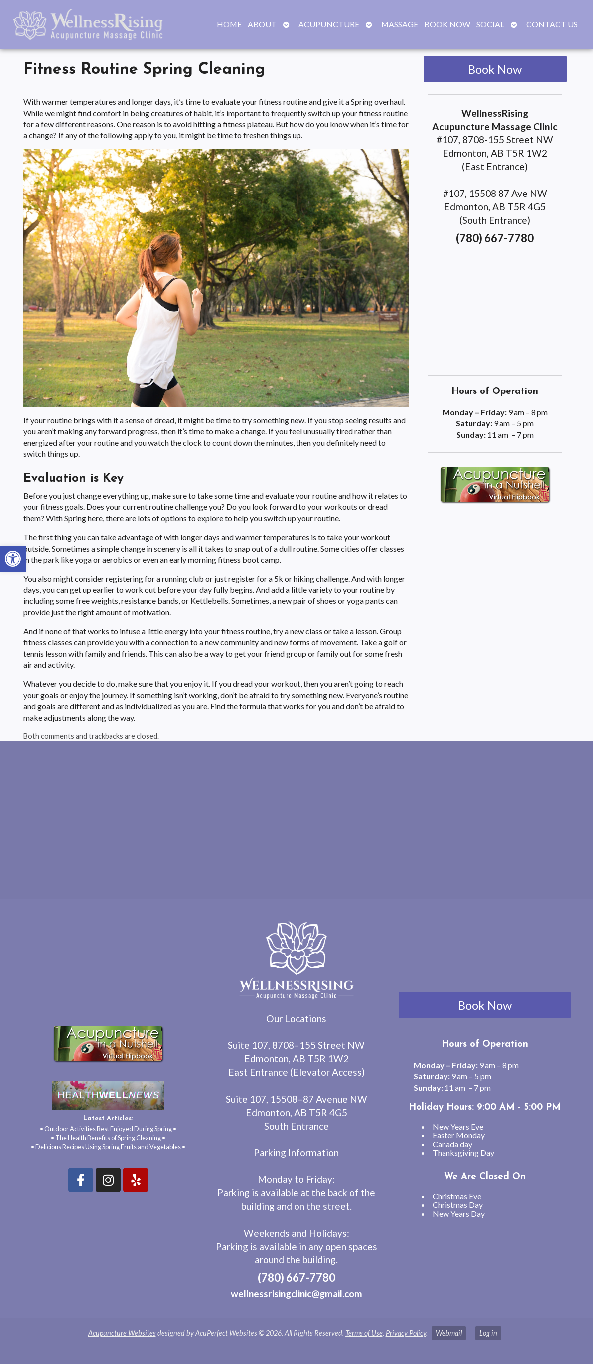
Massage (399, 24)
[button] (13, 559)
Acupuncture (328, 24)
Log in (488, 1333)
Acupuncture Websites (122, 1333)
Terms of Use (364, 1333)
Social (490, 24)
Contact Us (552, 24)
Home (229, 24)
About (262, 24)
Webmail (449, 1333)
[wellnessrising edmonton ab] (296, 824)
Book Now (447, 24)
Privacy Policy (406, 1333)
